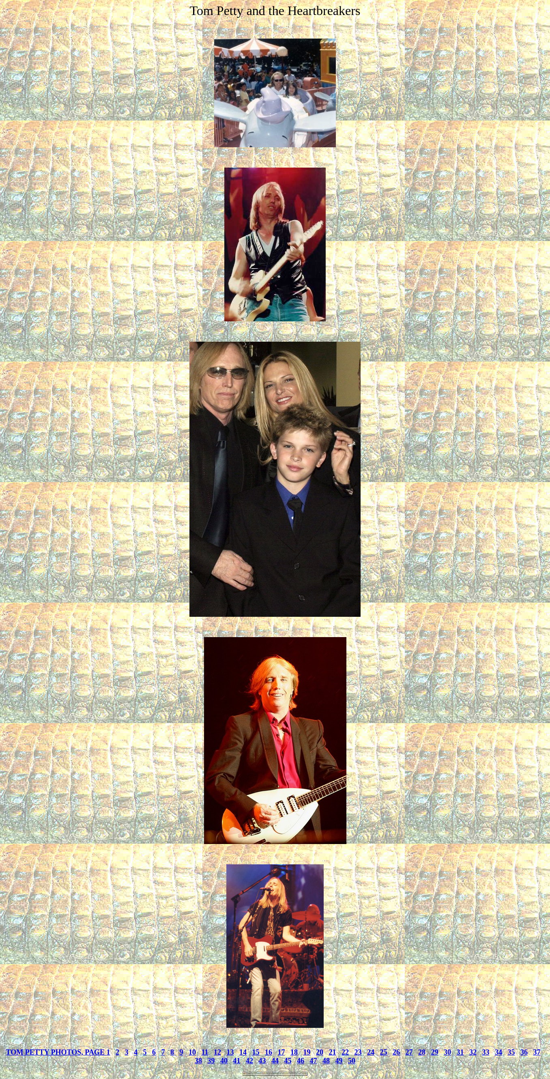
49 (339, 1061)
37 (536, 1052)
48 (326, 1061)
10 (192, 1052)
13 (230, 1052)
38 (198, 1061)
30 (447, 1052)
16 (268, 1052)
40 (224, 1061)
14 (243, 1052)
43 (262, 1061)
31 (460, 1052)
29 (434, 1052)
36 (524, 1052)
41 (237, 1061)
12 (217, 1052)
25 (383, 1052)
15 (255, 1052)
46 (300, 1061)
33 (485, 1052)
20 (319, 1052)
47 (313, 1061)
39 (211, 1061)
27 (408, 1052)
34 (498, 1052)
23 (357, 1052)
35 (511, 1052)
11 (204, 1052)
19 (306, 1052)
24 (370, 1052)
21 (332, 1052)
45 (288, 1061)
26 (396, 1052)
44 (275, 1061)
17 (281, 1052)
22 (345, 1052)
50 (351, 1061)
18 (294, 1052)
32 (473, 1052)
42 (249, 1061)
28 (421, 1052)
